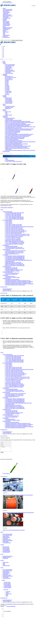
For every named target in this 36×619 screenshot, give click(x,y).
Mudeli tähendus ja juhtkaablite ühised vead (13, 144)
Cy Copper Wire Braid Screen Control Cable (13, 247)
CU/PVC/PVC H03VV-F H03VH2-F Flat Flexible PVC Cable (17, 234)
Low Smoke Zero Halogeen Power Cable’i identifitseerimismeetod (18, 135)
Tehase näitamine (6, 22)
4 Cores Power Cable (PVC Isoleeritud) (13, 239)
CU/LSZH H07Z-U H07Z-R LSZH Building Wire (15, 256)
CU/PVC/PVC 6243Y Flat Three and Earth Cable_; (15, 231)
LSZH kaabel (5, 13)
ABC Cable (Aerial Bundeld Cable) (12, 273)
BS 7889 (7, 81)
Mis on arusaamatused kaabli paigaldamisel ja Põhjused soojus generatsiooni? (20, 150)
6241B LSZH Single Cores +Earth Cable (13, 262)
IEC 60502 (7, 85)
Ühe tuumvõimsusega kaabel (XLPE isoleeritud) (14, 212)
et (3, 54)
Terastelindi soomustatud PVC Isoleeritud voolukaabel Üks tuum (17, 280)
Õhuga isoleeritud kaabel (7, 15)
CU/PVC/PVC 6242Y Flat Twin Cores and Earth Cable (16, 230)
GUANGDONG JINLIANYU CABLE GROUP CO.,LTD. (17, 604)
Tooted (4, 8)
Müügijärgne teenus (6, 28)
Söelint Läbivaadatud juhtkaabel (11, 246)
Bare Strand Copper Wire (10, 276)
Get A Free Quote (3, 293)
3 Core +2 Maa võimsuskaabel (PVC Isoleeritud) (14, 243)
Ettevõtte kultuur (8, 98)
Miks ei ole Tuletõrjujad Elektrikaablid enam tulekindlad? (16, 143)
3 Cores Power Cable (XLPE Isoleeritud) (13, 214)
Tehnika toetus (6, 31)
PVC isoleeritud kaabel (7, 10)
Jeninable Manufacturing (10, 118)
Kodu (4, 61)
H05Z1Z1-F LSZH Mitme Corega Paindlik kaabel (15, 265)
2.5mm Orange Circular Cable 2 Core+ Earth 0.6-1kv (15, 250)
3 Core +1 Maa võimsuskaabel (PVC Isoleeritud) (14, 241)
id (3, 53)
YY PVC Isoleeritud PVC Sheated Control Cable (14, 248)
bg (3, 56)
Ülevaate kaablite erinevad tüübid (11, 139)
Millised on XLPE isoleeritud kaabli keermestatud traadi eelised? (17, 121)
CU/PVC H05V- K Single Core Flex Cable (13, 161)
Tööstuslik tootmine (9, 119)
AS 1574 (7, 93)
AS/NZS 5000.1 (8, 91)
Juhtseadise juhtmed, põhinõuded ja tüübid (13, 142)
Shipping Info (5, 29)
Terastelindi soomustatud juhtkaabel (12, 279)
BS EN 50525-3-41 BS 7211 (10, 77)
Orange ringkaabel (6, 12)
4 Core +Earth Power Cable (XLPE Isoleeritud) (14, 219)
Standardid (5, 19)
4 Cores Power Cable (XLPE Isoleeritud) (13, 215)
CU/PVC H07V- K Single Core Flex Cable (13, 225)
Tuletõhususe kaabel (7, 14)
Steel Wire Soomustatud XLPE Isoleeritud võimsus (15, 284)
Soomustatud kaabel (7, 17)
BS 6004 (7, 80)
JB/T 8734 (7, 94)
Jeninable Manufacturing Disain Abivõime (13, 120)
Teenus (4, 26)
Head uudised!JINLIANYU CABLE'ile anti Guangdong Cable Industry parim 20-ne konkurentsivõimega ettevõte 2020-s (20, 127)
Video (4, 34)
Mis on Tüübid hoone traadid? (11, 133)
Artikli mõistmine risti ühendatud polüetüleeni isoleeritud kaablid (17, 145)
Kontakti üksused (6, 37)
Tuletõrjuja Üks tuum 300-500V (11, 268)
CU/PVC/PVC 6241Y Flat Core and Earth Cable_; (15, 229)
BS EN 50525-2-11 (9, 78)
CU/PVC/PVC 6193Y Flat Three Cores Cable (14, 228)
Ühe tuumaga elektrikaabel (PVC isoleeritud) (14, 236)
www (4, 46)
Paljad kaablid (5, 16)
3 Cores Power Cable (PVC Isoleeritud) (13, 238)
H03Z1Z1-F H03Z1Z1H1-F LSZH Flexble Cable (14, 264)
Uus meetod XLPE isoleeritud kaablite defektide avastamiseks (17, 125)
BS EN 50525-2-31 (9, 76)
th (3, 51)
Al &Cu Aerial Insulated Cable (11, 274)
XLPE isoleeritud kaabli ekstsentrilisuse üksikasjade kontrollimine (18, 124)
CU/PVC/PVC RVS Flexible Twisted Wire (13, 233)
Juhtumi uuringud (6, 35)
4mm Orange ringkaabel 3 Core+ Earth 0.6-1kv (14, 251)
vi (3, 50)
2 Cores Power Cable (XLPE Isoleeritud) (13, 213)
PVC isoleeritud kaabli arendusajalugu (12, 130)
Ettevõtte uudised (6, 25)
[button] (34, 187)
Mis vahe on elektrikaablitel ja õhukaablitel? (13, 140)
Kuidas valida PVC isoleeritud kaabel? (12, 132)
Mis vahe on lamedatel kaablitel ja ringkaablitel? (14, 138)
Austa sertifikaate (6, 23)
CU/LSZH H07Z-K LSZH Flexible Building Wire (14, 259)
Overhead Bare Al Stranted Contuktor (12, 277)
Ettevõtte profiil (6, 21)
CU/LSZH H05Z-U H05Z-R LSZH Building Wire (15, 255)
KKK (4, 32)
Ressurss (4, 30)
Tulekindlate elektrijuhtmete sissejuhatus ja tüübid (15, 137)
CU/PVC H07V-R (8, 223)
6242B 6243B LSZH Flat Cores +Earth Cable (14, 263)
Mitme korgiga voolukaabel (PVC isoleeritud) (14, 240)
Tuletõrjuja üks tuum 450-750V (11, 267)
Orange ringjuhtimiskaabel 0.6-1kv (12, 253)
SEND (2, 453)
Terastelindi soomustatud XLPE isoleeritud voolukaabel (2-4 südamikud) (19, 283)
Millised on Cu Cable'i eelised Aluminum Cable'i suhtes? (16, 147)
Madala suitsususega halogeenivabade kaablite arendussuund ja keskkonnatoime (18, 513)
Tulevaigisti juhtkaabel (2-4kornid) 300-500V (14, 269)
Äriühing (4, 20)
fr (3, 47)
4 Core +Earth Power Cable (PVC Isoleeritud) (14, 244)
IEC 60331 (7, 87)
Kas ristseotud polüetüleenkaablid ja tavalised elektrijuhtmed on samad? (19, 134)
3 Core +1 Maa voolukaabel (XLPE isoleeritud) (14, 216)
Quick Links (5, 590)
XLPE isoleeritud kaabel (7, 9)
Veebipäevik (5, 36)
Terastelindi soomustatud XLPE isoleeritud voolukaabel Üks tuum (18, 282)
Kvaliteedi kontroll (6, 24)
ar (3, 49)
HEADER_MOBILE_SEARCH (17, 40)
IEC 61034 (7, 90)
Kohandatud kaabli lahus (7, 27)
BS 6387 (7, 83)
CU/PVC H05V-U (8, 221)
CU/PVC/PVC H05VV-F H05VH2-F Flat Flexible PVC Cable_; (17, 235)
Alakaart (2, 607)
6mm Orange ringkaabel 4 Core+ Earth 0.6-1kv (14, 252)
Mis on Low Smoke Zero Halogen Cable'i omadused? (15, 123)
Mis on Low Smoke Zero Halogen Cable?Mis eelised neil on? (17, 136)
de (3, 48)
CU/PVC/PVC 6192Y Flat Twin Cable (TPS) (14, 227)
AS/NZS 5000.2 (8, 92)
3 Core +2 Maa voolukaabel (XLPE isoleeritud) (14, 218)
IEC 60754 (7, 89)
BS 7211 (7, 82)
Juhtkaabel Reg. (6, 11)
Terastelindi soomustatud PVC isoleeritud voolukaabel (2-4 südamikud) (19, 281)
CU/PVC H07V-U (8, 222)
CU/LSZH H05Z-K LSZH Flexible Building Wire (14, 258)
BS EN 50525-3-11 (9, 79)
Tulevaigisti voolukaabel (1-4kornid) (12, 270)
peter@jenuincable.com (7, 2)
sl (3, 57)
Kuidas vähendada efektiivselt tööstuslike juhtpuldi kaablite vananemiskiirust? (20, 141)
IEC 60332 (7, 88)
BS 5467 (7, 84)
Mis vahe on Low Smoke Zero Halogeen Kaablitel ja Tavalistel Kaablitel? (19, 122)
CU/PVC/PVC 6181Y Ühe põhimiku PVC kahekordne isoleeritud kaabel (19, 226)
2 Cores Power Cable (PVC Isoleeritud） (13, 237)
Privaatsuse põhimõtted (10, 607)
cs (3, 52)
